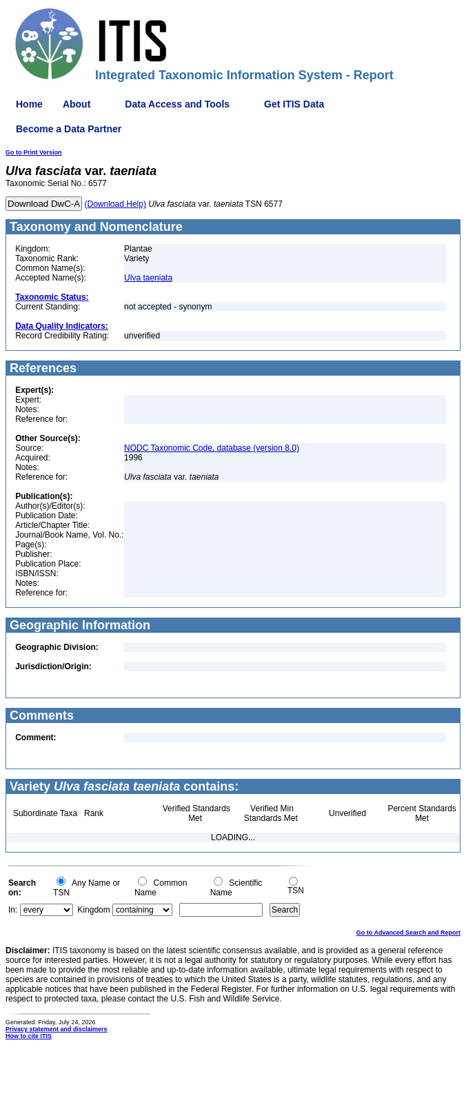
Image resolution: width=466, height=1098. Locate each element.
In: (12, 910)
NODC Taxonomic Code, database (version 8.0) (211, 448)
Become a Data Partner (68, 128)
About (76, 104)
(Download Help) (115, 204)
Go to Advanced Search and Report (408, 932)
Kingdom (93, 910)
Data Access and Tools (177, 104)
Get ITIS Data (294, 104)
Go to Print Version (34, 152)
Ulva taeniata (148, 278)
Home (29, 104)
